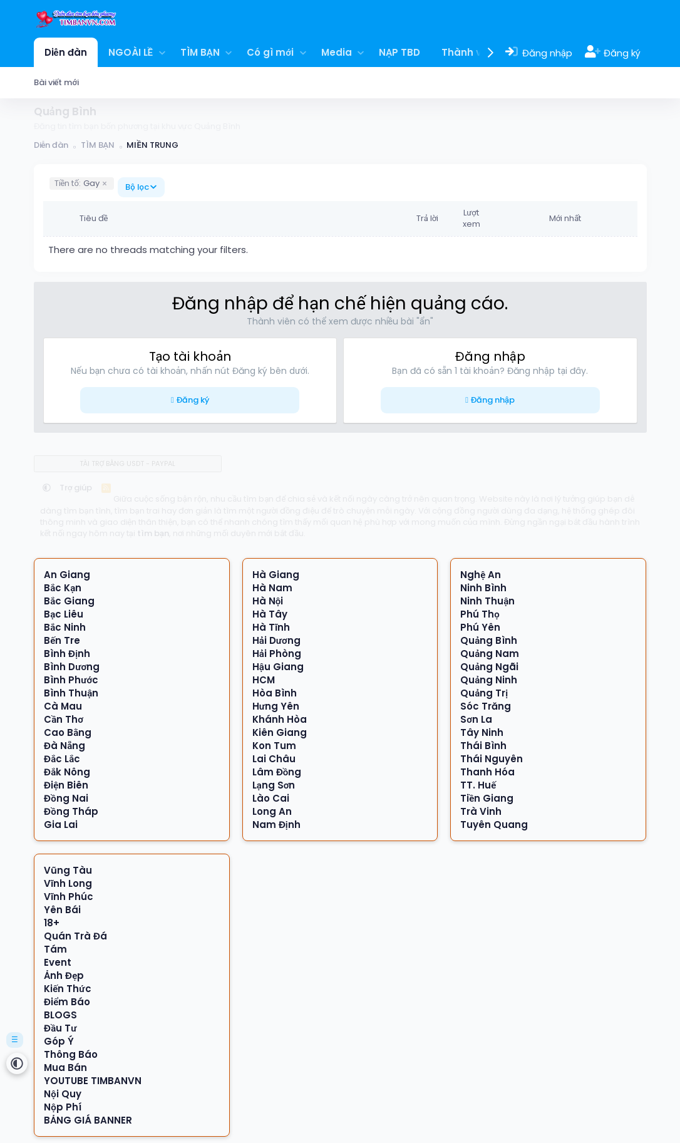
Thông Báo (71, 1054)
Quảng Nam (489, 653)
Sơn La (476, 719)
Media (336, 52)
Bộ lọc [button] (137, 187)
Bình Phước (71, 679)
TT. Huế (478, 785)
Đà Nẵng (64, 745)
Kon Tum (274, 745)
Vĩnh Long (68, 883)
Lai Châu (274, 758)
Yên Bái (62, 909)
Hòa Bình (274, 693)
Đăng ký (193, 400)
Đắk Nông (67, 771)
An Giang (67, 574)
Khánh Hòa (279, 719)
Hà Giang (275, 574)
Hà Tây (269, 614)
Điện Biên (66, 785)
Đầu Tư (60, 1028)
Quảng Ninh (488, 679)
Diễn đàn (65, 52)
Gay (77, 183)
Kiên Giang (279, 732)
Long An (272, 811)
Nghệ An (480, 574)
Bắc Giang (69, 601)
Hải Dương (276, 640)
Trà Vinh (481, 811)
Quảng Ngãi (489, 666)
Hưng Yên (275, 706)
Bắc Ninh (65, 627)
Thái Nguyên (491, 758)
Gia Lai (61, 824)
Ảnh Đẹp (64, 975)
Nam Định (276, 824)
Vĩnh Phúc (68, 896)
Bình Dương (72, 666)
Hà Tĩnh (271, 627)
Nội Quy (62, 1093)
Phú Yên (480, 627)
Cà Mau (63, 706)
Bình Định (67, 653)
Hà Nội (268, 601)
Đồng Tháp (71, 811)
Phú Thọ (480, 614)
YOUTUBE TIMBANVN (93, 1080)
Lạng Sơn (274, 785)
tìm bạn (153, 533)
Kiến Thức (67, 988)
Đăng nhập (493, 400)
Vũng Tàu (68, 870)
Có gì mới (270, 52)
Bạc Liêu (63, 614)
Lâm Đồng (277, 771)
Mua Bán (65, 1067)
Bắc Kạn (62, 587)
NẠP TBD (399, 52)
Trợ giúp (76, 488)
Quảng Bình (488, 640)
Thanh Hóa (487, 771)
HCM (263, 679)
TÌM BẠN (200, 52)
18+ (51, 922)
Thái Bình (483, 745)
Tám (55, 949)
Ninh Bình (483, 587)
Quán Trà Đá (75, 936)
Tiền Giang (486, 798)
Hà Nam (272, 587)
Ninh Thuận (487, 601)
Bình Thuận (71, 693)
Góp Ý (59, 1041)
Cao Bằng (67, 732)
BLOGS (60, 1014)
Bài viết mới (56, 82)
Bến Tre (62, 640)
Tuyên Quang (494, 824)
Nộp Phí (62, 1107)
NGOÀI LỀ (130, 52)
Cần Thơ (63, 719)
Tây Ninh (481, 732)
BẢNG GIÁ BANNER (88, 1120)
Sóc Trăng (485, 706)
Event (57, 962)
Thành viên (469, 52)
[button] (162, 52)
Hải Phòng (276, 653)
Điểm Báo (67, 1001)
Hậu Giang (278, 666)
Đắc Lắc (62, 758)
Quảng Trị (484, 693)
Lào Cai (270, 798)
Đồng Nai (66, 798)
